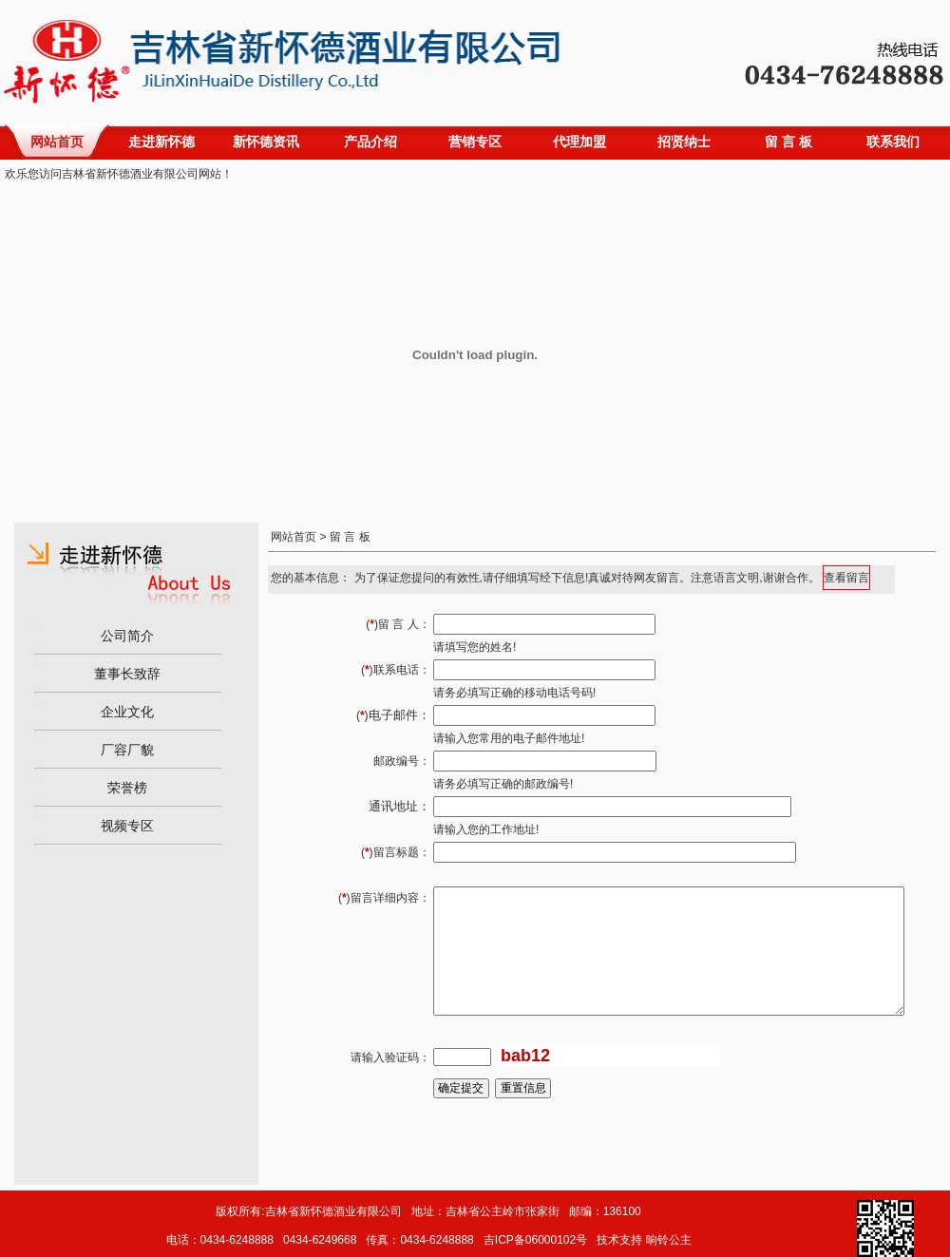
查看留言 (846, 577)
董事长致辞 (127, 673)
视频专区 (127, 825)
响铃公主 (669, 1240)
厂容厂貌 (127, 749)
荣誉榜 (127, 787)
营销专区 (475, 141)
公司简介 (127, 635)
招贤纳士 (684, 141)
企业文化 (127, 711)
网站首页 (57, 141)
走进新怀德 (161, 141)
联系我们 (893, 141)
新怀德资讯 (266, 141)
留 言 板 (788, 141)
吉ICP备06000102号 (535, 1240)
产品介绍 (370, 141)
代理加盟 (579, 141)
